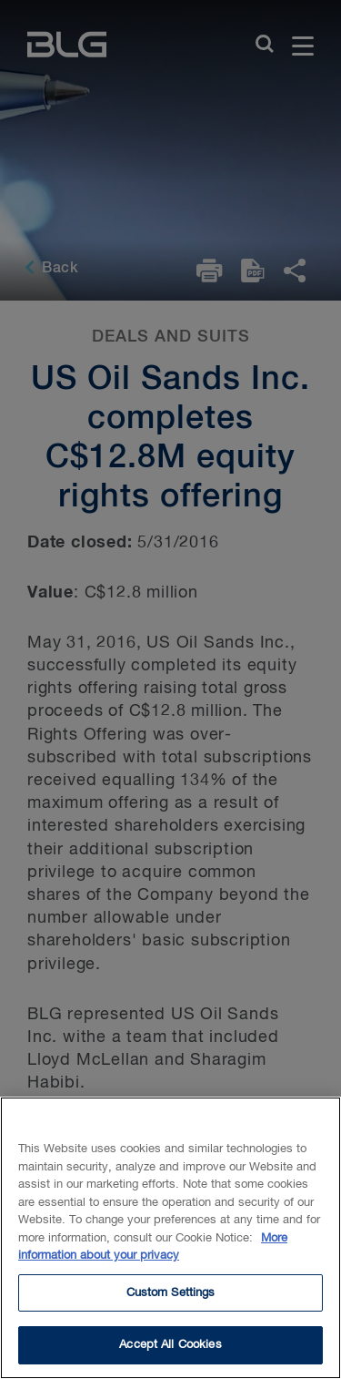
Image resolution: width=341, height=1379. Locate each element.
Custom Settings (171, 1298)
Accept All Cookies (170, 1351)
